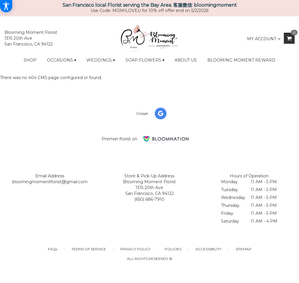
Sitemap (243, 249)
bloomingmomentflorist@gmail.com (50, 181)
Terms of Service (89, 249)
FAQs (52, 249)
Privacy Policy (135, 249)
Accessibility (208, 249)
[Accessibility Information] (6, 6)
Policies (173, 249)
